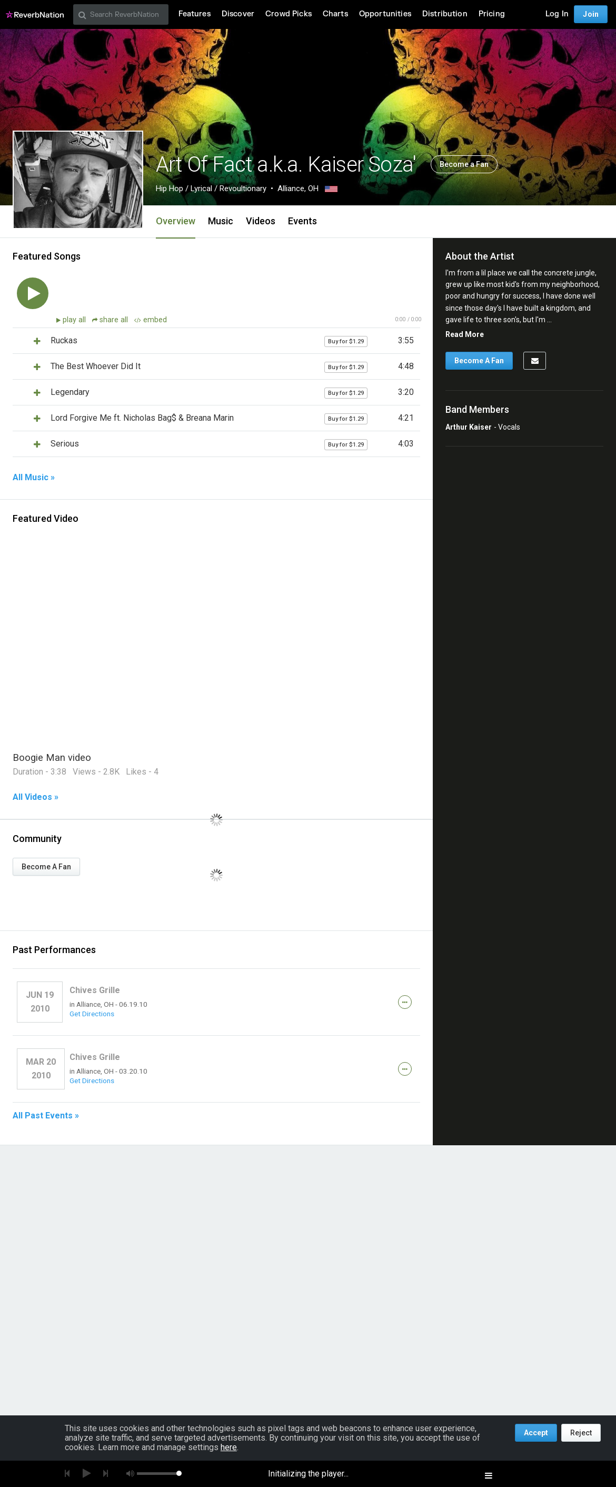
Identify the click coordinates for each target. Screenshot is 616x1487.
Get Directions (91, 1013)
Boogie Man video (52, 757)
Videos (260, 220)
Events (302, 220)
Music (220, 220)
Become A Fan (46, 867)
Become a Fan (464, 164)
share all (111, 319)
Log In (557, 13)
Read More (464, 334)
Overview (175, 220)
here (229, 1447)
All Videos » (35, 797)
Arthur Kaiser (468, 427)
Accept (536, 1433)
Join (591, 14)
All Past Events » (46, 1116)
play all (75, 319)
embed (150, 319)
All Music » (34, 477)
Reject (581, 1433)
